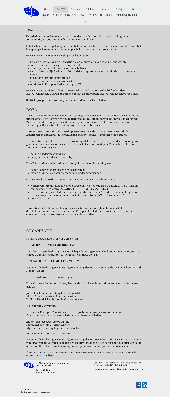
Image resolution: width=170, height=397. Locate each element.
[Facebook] (138, 385)
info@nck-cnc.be (48, 372)
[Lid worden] (86, 21)
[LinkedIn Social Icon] (144, 385)
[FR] (133, 9)
